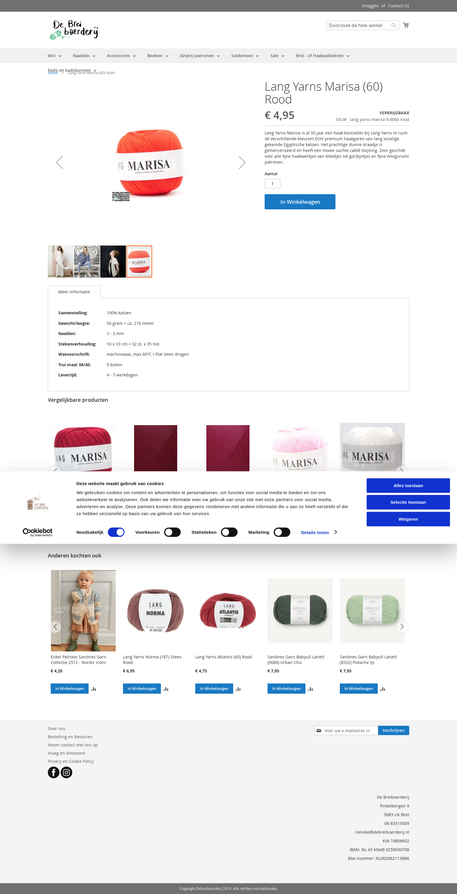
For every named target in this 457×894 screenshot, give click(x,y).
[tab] (74, 291)
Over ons (56, 728)
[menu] (228, 63)
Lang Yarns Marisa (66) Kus (221, 501)
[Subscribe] (393, 730)
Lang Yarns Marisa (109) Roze (296, 501)
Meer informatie (74, 292)
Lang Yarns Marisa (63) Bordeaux (83, 501)
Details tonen (315, 882)
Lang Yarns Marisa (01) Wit (365, 501)
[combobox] (362, 25)
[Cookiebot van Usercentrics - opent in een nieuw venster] (37, 882)
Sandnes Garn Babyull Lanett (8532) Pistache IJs (368, 659)
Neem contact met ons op (73, 745)
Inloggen (370, 5)
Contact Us (398, 5)
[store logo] (74, 29)
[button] (59, 162)
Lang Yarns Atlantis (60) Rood (223, 657)
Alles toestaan (408, 835)
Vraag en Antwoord (66, 753)
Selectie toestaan (408, 852)
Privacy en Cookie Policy (71, 761)
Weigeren (408, 869)
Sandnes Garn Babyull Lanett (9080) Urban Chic (296, 659)
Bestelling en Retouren (70, 736)
